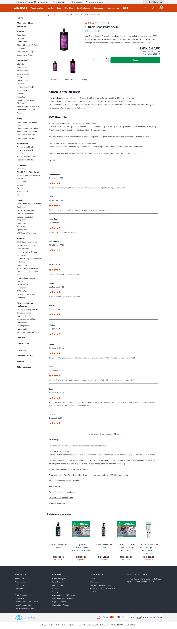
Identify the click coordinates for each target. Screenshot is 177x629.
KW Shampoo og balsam (27, 309)
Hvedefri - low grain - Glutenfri (26, 101)
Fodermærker (37, 8)
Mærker (20, 31)
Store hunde (22, 90)
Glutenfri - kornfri (21, 585)
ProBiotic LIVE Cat (25, 355)
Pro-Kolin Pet (22, 191)
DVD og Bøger (23, 291)
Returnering (94, 582)
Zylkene (20, 195)
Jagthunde (21, 93)
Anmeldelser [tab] (69, 80)
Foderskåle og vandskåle (27, 268)
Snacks (20, 200)
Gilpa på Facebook (59, 602)
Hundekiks (21, 223)
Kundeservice (113, 8)
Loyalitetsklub (83, 8)
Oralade (20, 188)
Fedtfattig (21, 97)
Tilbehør (20, 238)
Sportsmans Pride (24, 55)
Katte (58, 8)
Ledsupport (22, 181)
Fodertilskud (22, 165)
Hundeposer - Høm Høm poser (27, 273)
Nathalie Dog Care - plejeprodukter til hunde (27, 317)
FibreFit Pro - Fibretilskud (28, 172)
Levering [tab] (84, 80)
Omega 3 (21, 185)
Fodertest (21, 113)
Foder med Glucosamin (27, 110)
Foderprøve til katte (25, 160)
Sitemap (55, 592)
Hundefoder (22, 60)
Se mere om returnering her (61, 498)
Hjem (49, 15)
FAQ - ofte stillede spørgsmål (25, 24)
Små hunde (21, 84)
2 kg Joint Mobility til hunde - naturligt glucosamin (126, 548)
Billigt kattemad (24, 367)
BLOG (125, 8)
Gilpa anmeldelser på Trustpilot (63, 595)
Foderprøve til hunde (26, 156)
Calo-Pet (21, 169)
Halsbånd (21, 262)
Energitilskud (23, 343)
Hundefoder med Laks (23, 605)
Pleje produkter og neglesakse (25, 304)
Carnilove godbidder (25, 210)
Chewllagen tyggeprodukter (29, 204)
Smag (19, 118)
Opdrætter (98, 8)
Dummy (20, 281)
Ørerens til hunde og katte (28, 332)
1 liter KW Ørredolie (92, 15)
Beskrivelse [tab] (54, 80)
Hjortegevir (22, 229)
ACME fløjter (22, 284)
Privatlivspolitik (57, 585)
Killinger (21, 361)
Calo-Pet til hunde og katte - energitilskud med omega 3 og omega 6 (149, 549)
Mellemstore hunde (25, 87)
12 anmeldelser (102, 23)
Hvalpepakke (22, 70)
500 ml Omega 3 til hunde (58, 546)
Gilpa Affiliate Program (60, 605)
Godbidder (21, 207)
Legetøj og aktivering (26, 294)
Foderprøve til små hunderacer (25, 152)
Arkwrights (21, 35)
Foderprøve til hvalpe (26, 147)
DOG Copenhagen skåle (27, 242)
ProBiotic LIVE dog (25, 51)
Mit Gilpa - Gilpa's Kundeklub (100, 585)
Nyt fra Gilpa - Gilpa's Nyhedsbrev (102, 588)
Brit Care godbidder (25, 213)
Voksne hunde (23, 74)
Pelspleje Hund (23, 325)
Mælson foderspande (26, 278)
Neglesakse (22, 322)
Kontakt (92, 579)
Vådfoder (21, 64)
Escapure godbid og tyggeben (25, 218)
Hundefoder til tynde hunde (25, 608)
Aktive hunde (22, 80)
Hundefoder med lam (26, 138)
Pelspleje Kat (22, 329)
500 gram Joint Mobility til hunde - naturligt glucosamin (81, 548)
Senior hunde (22, 77)
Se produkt (58, 560)
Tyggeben (21, 226)
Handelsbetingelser (57, 503)
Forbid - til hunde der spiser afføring (29, 177)
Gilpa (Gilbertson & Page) (28, 45)
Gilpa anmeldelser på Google (62, 598)
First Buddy (22, 42)
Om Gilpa (69, 8)
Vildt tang (21, 297)
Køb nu (135, 60)
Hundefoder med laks (26, 135)
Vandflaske (21, 255)
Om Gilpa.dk (56, 588)
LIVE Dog (21, 48)
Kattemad (21, 351)
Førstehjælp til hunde (26, 245)
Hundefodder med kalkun (27, 128)
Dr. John (20, 38)
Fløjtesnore (22, 288)
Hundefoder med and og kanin (27, 123)
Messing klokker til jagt (27, 252)
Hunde (50, 8)
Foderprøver (22, 143)
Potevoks (21, 337)
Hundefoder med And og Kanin (26, 602)
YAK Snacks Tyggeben (26, 233)
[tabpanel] (103, 119)
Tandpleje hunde (24, 313)
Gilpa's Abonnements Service (100, 592)
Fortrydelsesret (57, 582)
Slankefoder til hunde (23, 595)
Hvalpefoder (22, 67)
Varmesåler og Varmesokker (29, 258)
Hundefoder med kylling (27, 131)
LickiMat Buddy (23, 248)
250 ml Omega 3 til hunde (103, 546)
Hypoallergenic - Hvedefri (28, 106)
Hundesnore (22, 265)
